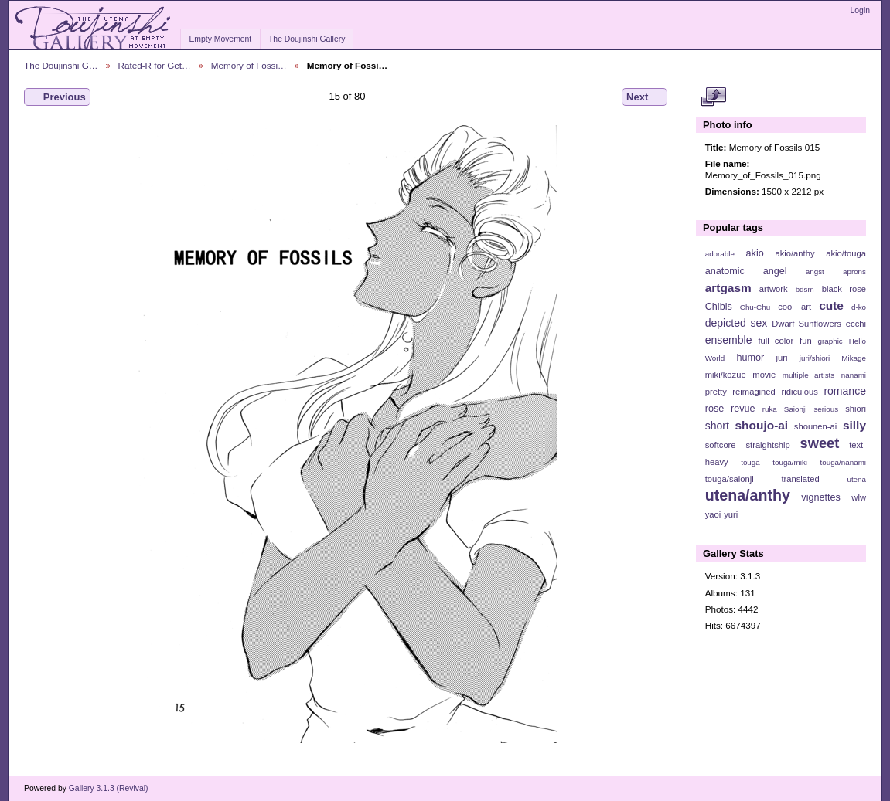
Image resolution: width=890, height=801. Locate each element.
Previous (57, 97)
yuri (731, 514)
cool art (794, 306)
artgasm (728, 287)
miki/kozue (725, 374)
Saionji (795, 409)
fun (806, 340)
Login (860, 10)
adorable (720, 253)
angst (815, 271)
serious (825, 409)
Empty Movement (220, 39)
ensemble (728, 340)
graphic (830, 341)
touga (750, 462)
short (717, 425)
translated (800, 479)
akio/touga (846, 253)
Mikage (853, 358)
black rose (844, 289)
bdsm (805, 289)
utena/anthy (747, 495)
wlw (858, 497)
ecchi (856, 323)
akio (755, 253)
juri (782, 357)
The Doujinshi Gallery (306, 39)
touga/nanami (843, 462)
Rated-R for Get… (154, 65)
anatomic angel (746, 271)
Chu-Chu (755, 307)
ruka (769, 409)
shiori (855, 408)
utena (856, 479)
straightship (767, 445)
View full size (713, 97)
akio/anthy (794, 253)
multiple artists (808, 375)
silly (854, 425)
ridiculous (799, 391)
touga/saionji (729, 479)
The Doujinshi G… (61, 65)
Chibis (718, 306)
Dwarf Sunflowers (806, 323)
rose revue (730, 408)
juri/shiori (815, 358)
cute (831, 305)
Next (644, 97)
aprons (854, 271)
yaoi (713, 514)
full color (775, 340)
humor (750, 357)
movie (764, 374)
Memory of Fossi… (249, 65)
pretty (716, 391)
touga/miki (789, 462)
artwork (773, 289)
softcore (720, 445)
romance (845, 391)
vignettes (821, 497)
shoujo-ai (762, 425)
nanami (853, 375)
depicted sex (736, 323)
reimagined (754, 391)
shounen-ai (815, 426)
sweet (820, 443)
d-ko (858, 307)
